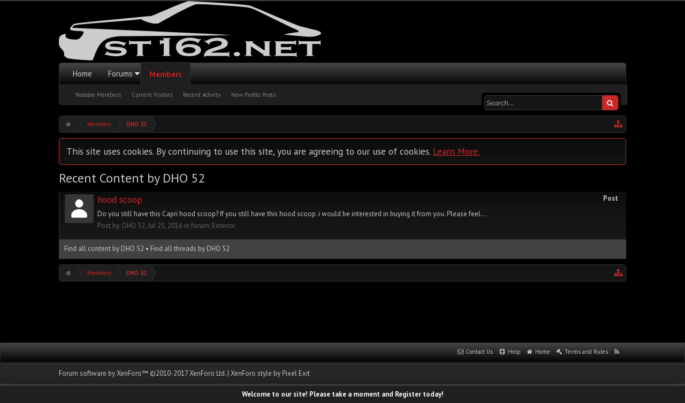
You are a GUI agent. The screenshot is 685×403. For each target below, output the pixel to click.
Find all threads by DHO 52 (190, 248)
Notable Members (98, 94)
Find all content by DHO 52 (104, 248)
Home (82, 74)
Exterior (223, 225)
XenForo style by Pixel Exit (270, 373)
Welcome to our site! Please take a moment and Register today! (343, 394)
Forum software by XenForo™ (142, 373)
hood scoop (119, 200)
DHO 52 (133, 225)
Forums (120, 74)
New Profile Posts (253, 94)
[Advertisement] (342, 311)
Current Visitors (152, 94)
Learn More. (456, 151)
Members (165, 74)
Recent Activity (201, 94)
